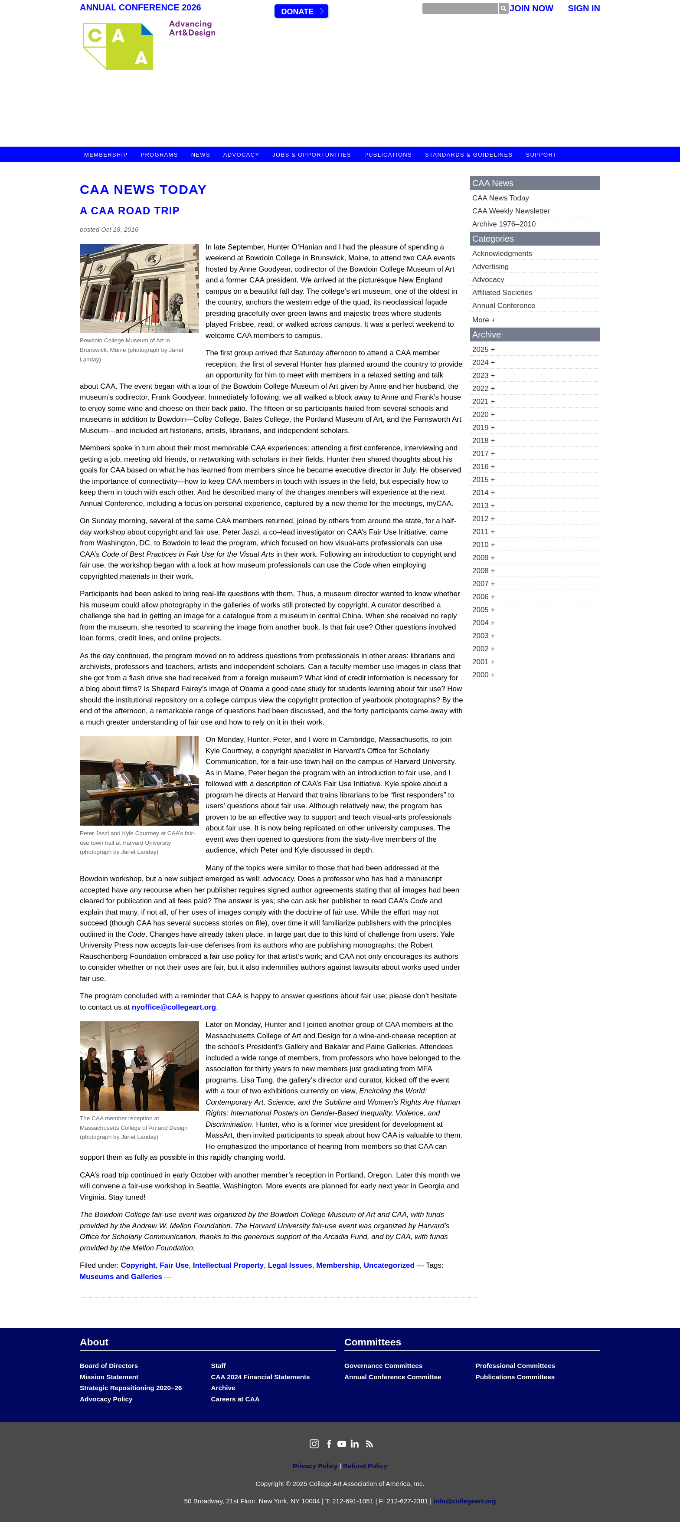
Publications (388, 154)
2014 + (483, 493)
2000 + (483, 675)
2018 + (483, 440)
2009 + (483, 558)
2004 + (483, 623)
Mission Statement (109, 1377)
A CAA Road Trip (130, 210)
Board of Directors (109, 1365)
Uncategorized (389, 1265)
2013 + (483, 506)
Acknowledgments (502, 253)
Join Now (531, 8)
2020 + (483, 414)
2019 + (483, 427)
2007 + (483, 584)
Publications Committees (515, 1377)
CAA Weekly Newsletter (511, 211)
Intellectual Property (228, 1265)
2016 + (483, 467)
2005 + (483, 610)
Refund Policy (365, 1466)
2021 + (483, 401)
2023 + (483, 375)
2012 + (483, 519)
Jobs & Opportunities (311, 154)
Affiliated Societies (502, 293)
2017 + (483, 453)
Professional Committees (516, 1365)
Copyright (138, 1265)
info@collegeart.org (464, 1501)
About (94, 1342)
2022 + (483, 388)
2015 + (483, 480)
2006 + (483, 597)
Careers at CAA (235, 1399)
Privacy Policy (315, 1466)
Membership (106, 154)
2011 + (483, 532)
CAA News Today (143, 189)
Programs (159, 154)
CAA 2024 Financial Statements (260, 1377)
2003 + (483, 636)
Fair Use (174, 1265)
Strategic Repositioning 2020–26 (131, 1387)
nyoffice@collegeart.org (174, 1007)
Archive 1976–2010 (504, 224)
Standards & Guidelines (469, 154)
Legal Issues (290, 1265)
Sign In (584, 8)
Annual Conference (504, 306)
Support (541, 154)
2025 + (483, 349)
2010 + (483, 545)
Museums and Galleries (121, 1277)
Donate (297, 11)
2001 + (483, 662)
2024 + (483, 362)
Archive (223, 1387)
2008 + (483, 571)
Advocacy (241, 154)
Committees (372, 1342)
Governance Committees (383, 1365)
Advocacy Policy (106, 1399)
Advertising (490, 266)
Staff (218, 1365)
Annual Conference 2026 (140, 7)
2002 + (483, 649)
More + (483, 320)
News (200, 154)
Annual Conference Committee (392, 1377)
